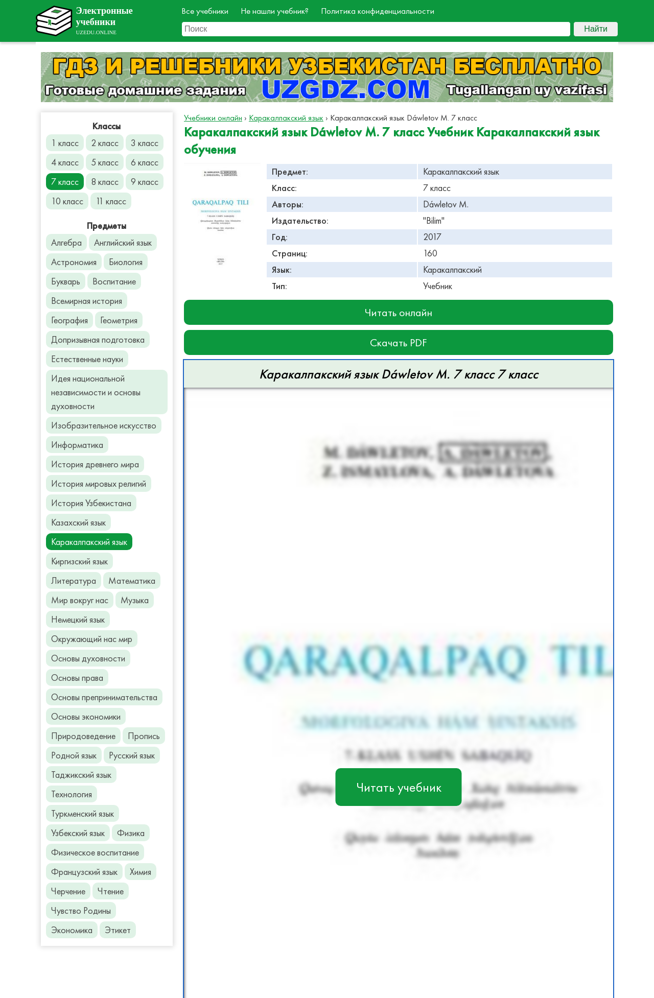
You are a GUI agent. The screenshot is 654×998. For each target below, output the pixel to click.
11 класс (111, 201)
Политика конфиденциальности (377, 10)
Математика (131, 580)
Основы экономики (86, 716)
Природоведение (83, 736)
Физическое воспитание (95, 852)
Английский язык (123, 242)
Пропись (144, 736)
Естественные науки (87, 359)
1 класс (65, 143)
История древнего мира (95, 464)
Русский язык (132, 755)
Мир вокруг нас (79, 600)
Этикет (118, 930)
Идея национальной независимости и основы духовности (96, 392)
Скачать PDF (398, 342)
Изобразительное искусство (103, 425)
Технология (71, 794)
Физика (131, 833)
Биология (126, 262)
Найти (596, 29)
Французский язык (84, 871)
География (69, 320)
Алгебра (66, 242)
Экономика (71, 930)
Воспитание (114, 281)
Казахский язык (78, 522)
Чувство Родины (81, 910)
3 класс (144, 143)
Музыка (135, 600)
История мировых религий (98, 483)
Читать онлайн (398, 312)
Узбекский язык (78, 833)
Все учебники (204, 10)
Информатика (77, 444)
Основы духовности (88, 658)
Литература (73, 580)
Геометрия (118, 320)
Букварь (65, 281)
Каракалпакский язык (89, 542)
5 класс (105, 162)
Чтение (111, 891)
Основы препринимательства (104, 697)
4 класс (65, 162)
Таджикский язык (81, 774)
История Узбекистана (91, 503)
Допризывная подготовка (98, 339)
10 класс (67, 201)
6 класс (144, 162)
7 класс (65, 181)
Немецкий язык (78, 619)
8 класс (105, 181)
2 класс (105, 143)
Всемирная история (86, 300)
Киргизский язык (79, 561)
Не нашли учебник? (275, 10)
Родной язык (74, 755)
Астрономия (74, 262)
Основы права (77, 677)
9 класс (144, 181)
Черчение (68, 891)
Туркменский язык (82, 813)
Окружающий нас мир (91, 639)
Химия (140, 871)
